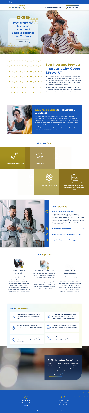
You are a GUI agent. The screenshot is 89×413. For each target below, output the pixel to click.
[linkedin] (12, 2)
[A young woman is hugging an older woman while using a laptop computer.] (25, 85)
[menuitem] (38, 2)
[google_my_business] (9, 2)
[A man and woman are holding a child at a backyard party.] (12, 89)
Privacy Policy (45, 409)
